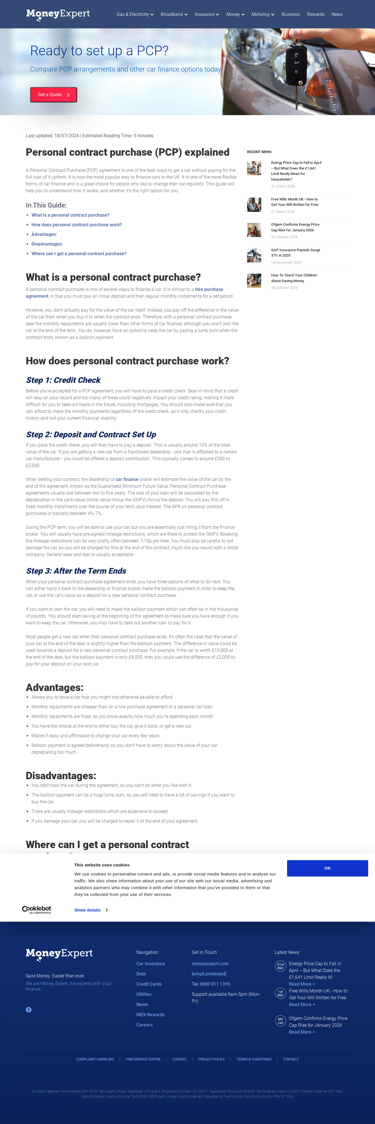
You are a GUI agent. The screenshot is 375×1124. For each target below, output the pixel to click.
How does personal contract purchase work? (76, 224)
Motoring (263, 14)
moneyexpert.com (210, 963)
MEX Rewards (150, 1014)
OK (328, 1071)
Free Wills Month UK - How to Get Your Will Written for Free (294, 202)
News (337, 14)
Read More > (302, 984)
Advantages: (44, 234)
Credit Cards (149, 984)
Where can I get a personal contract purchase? (79, 253)
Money (235, 14)
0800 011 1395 (215, 984)
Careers (144, 1025)
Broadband (174, 14)
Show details (87, 1112)
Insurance (207, 14)
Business (291, 14)
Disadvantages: (47, 244)
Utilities (143, 994)
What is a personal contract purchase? (70, 215)
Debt (141, 974)
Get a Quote (53, 94)
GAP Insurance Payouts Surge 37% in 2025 (295, 253)
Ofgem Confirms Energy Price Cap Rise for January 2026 (295, 227)
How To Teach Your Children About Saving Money (294, 278)
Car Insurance (150, 963)
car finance (127, 479)
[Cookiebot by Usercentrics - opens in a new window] (37, 1113)
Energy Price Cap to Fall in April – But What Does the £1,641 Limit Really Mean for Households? (296, 170)
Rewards (316, 14)
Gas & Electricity (135, 14)
